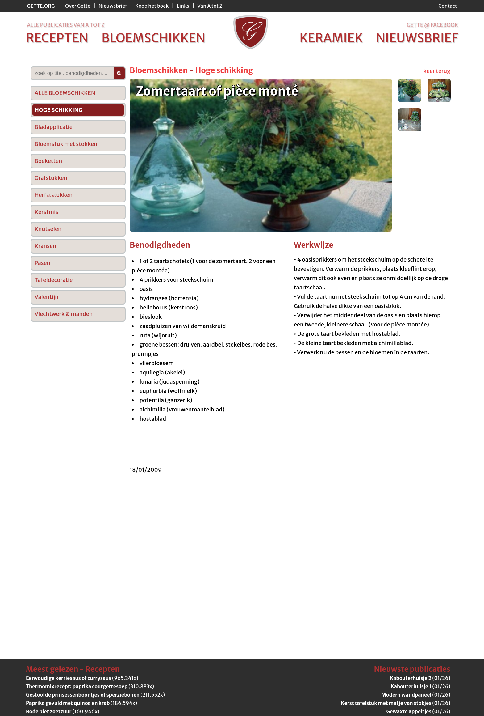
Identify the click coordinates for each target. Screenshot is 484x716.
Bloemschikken (159, 70)
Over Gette (77, 6)
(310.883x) (90, 686)
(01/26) (420, 678)
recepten (57, 38)
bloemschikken (153, 38)
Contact (447, 6)
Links (183, 6)
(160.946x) (62, 711)
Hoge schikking (224, 70)
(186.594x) (81, 703)
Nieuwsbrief (112, 6)
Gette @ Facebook (432, 25)
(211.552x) (95, 695)
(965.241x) (82, 678)
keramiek (331, 38)
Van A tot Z (209, 6)
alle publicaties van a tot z (65, 25)
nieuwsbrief (417, 38)
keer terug (437, 71)
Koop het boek (152, 6)
